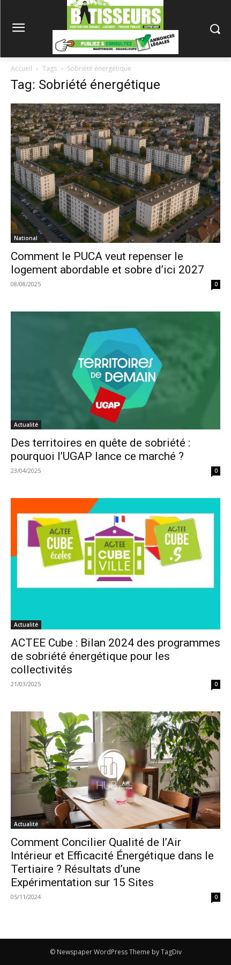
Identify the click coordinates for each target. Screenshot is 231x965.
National (26, 238)
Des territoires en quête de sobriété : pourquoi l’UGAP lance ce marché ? (100, 449)
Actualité (26, 424)
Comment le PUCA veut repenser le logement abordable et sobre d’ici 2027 (107, 263)
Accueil (21, 68)
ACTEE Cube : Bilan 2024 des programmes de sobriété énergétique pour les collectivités (115, 656)
